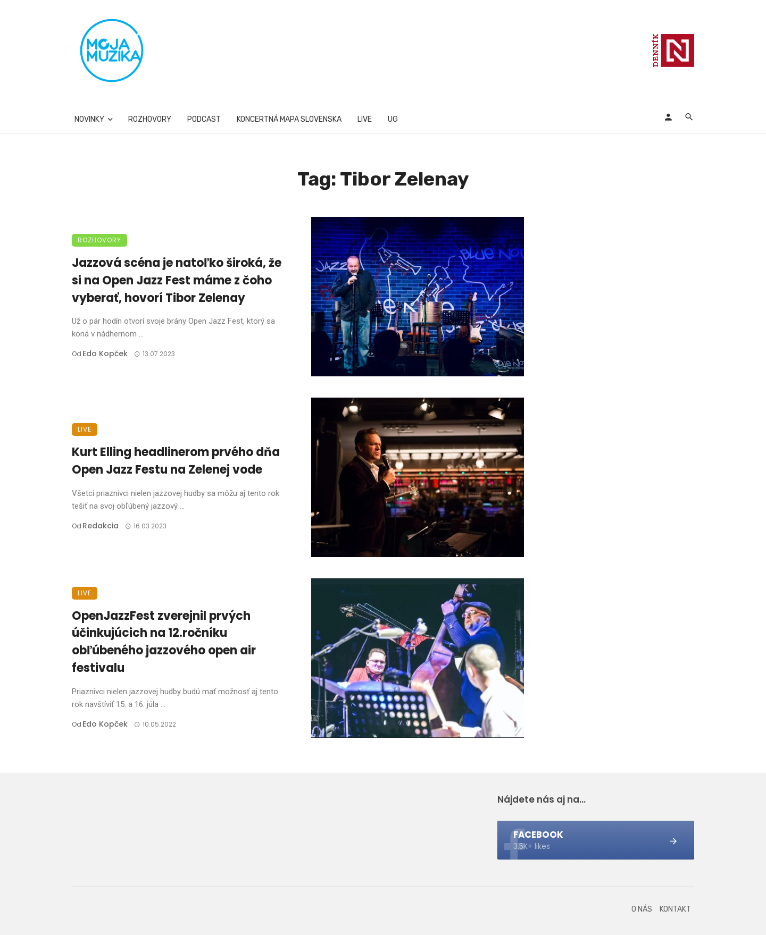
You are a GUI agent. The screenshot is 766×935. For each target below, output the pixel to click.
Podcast (204, 119)
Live (364, 119)
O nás (641, 909)
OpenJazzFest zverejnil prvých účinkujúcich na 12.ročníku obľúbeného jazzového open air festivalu (164, 642)
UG (393, 119)
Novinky (89, 119)
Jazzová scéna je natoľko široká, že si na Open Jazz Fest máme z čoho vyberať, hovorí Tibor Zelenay (176, 280)
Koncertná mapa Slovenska (289, 119)
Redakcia (100, 525)
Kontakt (675, 909)
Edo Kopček (105, 353)
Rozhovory (149, 119)
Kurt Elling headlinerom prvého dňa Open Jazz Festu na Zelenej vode (176, 461)
